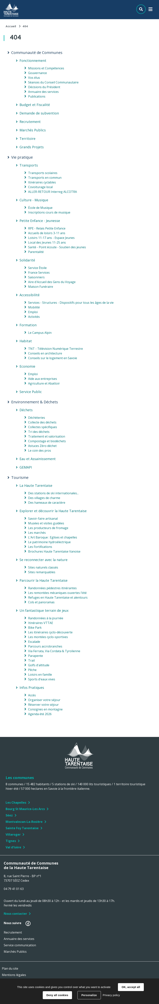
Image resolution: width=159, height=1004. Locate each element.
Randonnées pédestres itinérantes (52, 588)
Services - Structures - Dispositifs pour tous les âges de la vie (71, 303)
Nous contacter (15, 914)
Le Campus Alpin (40, 333)
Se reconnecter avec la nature (44, 559)
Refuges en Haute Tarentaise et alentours (58, 597)
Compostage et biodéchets (47, 441)
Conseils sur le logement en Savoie (52, 358)
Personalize (89, 995)
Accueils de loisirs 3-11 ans (46, 233)
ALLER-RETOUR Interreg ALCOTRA (52, 192)
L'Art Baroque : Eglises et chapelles (52, 537)
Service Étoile (37, 268)
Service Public (31, 391)
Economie (27, 366)
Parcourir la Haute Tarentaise (44, 580)
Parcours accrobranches (45, 646)
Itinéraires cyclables (42, 182)
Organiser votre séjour (44, 700)
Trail (31, 660)
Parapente (35, 656)
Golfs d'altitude (38, 665)
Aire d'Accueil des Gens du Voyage (52, 282)
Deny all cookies (57, 995)
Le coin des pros (39, 450)
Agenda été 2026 (40, 714)
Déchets (26, 410)
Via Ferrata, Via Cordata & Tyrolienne (54, 651)
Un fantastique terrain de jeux (44, 610)
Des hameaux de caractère (46, 502)
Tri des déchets (39, 432)
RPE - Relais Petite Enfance (46, 228)
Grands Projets (32, 147)
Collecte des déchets (42, 422)
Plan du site (10, 968)
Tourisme (19, 477)
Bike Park (35, 627)
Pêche (32, 670)
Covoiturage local (40, 187)
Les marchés (37, 533)
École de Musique (40, 208)
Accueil (11, 26)
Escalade (34, 642)
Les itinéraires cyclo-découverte (50, 632)
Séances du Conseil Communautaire (53, 82)
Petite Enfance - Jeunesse (40, 220)
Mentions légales (14, 975)
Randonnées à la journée (45, 618)
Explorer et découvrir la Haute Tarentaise (53, 511)
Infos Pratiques (32, 687)
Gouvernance (37, 73)
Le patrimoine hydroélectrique (49, 542)
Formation (28, 325)
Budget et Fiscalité (35, 104)
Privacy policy (111, 995)
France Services (39, 272)
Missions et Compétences (46, 68)
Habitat (26, 341)
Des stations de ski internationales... (53, 493)
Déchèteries (36, 418)
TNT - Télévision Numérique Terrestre (55, 349)
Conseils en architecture (45, 353)
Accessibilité (30, 295)
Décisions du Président (44, 87)
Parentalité (36, 252)
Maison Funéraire (40, 287)
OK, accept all (131, 987)
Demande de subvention (39, 113)
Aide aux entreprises (42, 379)
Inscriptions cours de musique (49, 212)
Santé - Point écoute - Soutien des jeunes (57, 247)
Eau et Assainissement (38, 459)
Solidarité (27, 260)
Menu (150, 10)
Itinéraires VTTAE (40, 623)
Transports (29, 165)
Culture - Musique (34, 200)
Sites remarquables (41, 572)
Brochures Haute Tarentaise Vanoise (54, 551)
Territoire (27, 138)
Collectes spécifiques (42, 427)
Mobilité (34, 307)
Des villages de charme (44, 498)
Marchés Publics (33, 130)
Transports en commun (45, 178)
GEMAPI (26, 467)
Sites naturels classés (43, 567)
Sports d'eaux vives (41, 679)
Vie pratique (22, 157)
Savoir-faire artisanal (43, 518)
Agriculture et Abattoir (44, 383)
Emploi (33, 312)
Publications (36, 96)
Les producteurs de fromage (48, 528)
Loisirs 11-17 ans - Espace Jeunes (51, 238)
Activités (34, 317)
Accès (32, 695)
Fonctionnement (33, 60)
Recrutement (30, 121)
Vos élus (34, 78)
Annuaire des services (43, 92)
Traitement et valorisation (46, 436)
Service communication (20, 945)
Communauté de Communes (36, 53)
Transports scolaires (42, 173)
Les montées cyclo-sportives (48, 637)
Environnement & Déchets (34, 402)
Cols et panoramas (41, 602)
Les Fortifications (40, 547)
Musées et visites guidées (46, 523)
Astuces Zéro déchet (42, 446)
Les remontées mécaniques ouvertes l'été (57, 593)
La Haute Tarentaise (36, 485)
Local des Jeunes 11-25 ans (47, 242)
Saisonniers (36, 277)
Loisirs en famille (40, 674)
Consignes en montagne (45, 709)
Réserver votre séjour (43, 705)
